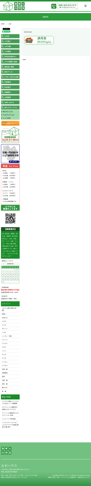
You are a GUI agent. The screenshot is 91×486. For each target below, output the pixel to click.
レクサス (5, 365)
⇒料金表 (5, 199)
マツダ (4, 358)
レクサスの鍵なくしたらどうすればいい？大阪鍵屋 (10, 402)
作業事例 (5, 373)
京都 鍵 (5, 369)
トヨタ (4, 332)
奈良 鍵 (5, 384)
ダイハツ (5, 328)
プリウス (5, 343)
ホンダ (4, 354)
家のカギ (5, 387)
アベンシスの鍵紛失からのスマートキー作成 (10, 414)
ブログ (4, 347)
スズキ (4, 321)
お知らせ (5, 317)
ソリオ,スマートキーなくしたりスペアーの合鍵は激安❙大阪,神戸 (10, 425)
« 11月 (4, 264)
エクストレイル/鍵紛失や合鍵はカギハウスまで (10, 408)
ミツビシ (5, 362)
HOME (3, 24)
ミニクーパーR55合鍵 (9, 419)
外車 (3, 376)
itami (24, 59)
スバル (4, 325)
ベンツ (4, 351)
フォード (5, 339)
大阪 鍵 (5, 380)
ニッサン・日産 (7, 336)
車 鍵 (4, 391)
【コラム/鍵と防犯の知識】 (9, 309)
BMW (3, 314)
